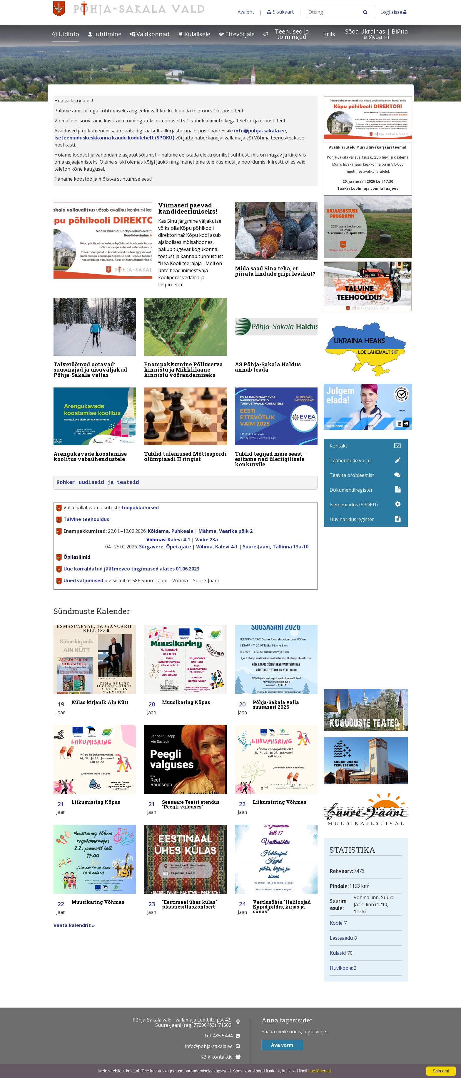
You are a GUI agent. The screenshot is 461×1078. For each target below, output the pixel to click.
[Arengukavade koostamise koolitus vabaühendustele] (95, 426)
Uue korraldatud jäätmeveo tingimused (131, 568)
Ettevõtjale (237, 34)
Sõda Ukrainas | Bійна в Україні (376, 34)
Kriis (329, 34)
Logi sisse (393, 12)
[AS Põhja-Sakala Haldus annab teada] (276, 336)
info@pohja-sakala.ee (260, 130)
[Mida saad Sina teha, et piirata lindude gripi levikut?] (276, 240)
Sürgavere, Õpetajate (165, 546)
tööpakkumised (140, 507)
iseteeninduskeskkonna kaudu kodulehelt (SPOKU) (114, 137)
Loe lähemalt (320, 1071)
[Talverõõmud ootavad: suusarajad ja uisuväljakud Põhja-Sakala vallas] (95, 339)
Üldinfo (65, 34)
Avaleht (246, 12)
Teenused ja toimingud (286, 34)
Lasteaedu (341, 938)
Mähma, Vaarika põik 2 (225, 531)
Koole (336, 923)
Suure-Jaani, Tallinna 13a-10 (275, 546)
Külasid (338, 953)
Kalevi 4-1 (179, 539)
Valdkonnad (149, 34)
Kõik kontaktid (217, 1057)
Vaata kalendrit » (74, 925)
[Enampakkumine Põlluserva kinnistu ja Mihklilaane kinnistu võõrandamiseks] (185, 339)
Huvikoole (341, 968)
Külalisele (194, 34)
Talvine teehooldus (86, 519)
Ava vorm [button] (282, 1045)
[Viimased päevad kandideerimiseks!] (140, 246)
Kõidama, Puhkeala (170, 531)
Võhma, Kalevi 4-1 (217, 546)
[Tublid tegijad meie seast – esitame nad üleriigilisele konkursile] (276, 428)
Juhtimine (104, 34)
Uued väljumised (83, 580)
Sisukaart (283, 12)
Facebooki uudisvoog (368, 607)
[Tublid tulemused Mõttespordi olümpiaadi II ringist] (185, 426)
